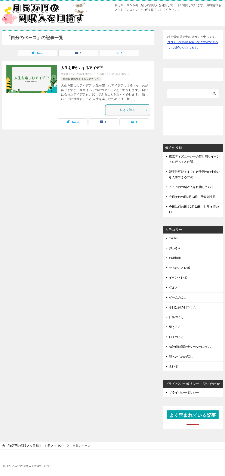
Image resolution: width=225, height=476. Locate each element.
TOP (35, 445)
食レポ (173, 366)
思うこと (175, 327)
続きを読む (134, 110)
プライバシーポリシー (184, 392)
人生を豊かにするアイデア (82, 68)
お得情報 (175, 258)
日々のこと (176, 337)
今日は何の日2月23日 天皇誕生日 (192, 196)
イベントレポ (178, 277)
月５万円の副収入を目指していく (191, 187)
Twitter (173, 238)
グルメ (173, 287)
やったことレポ (179, 267)
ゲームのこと (178, 297)
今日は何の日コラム (182, 307)
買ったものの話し (181, 356)
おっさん (175, 248)
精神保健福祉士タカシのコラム (81, 79)
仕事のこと (176, 317)
